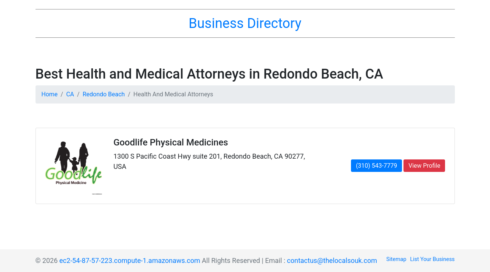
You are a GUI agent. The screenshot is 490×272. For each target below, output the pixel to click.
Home (50, 94)
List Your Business (432, 259)
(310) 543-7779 (376, 165)
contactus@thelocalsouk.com (332, 260)
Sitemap (396, 259)
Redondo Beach (104, 94)
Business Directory (245, 23)
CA (70, 94)
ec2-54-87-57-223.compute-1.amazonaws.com (129, 260)
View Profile (424, 165)
